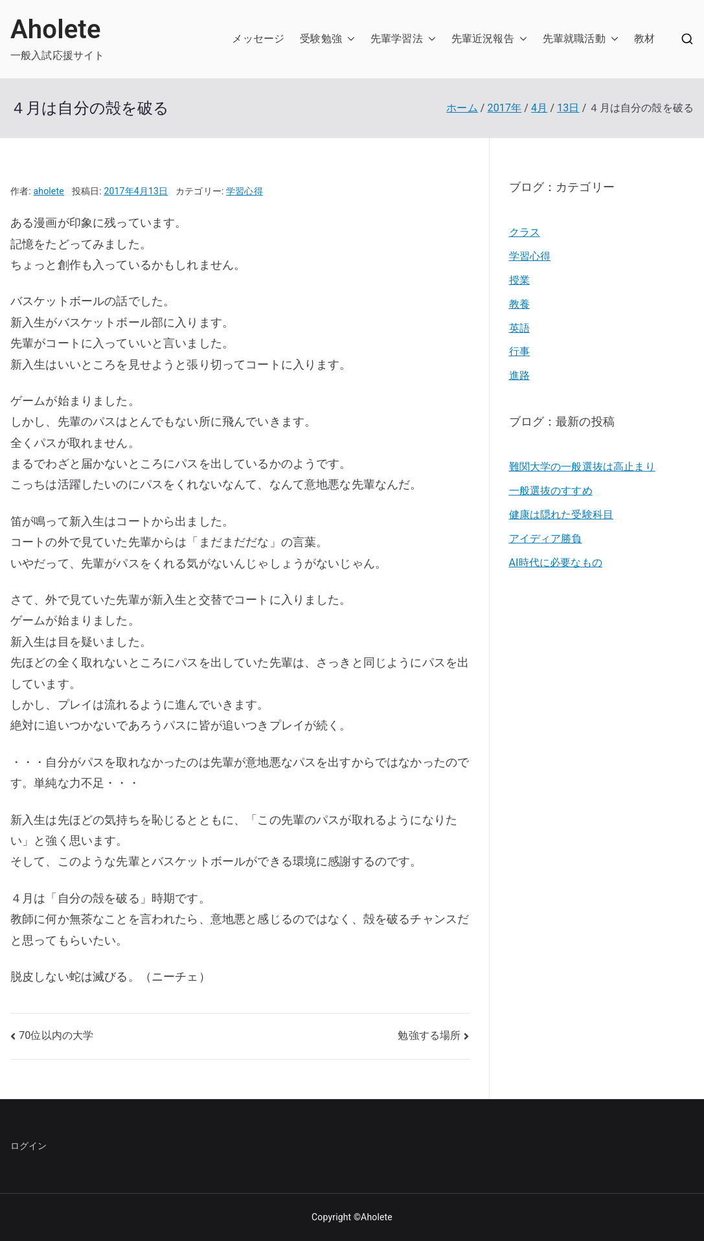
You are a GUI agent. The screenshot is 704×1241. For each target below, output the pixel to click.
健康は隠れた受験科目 (561, 514)
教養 (519, 304)
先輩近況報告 (482, 38)
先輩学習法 (396, 38)
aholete (49, 191)
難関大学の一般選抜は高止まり (582, 467)
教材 (644, 38)
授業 (519, 280)
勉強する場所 (429, 1035)
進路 (519, 375)
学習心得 (244, 191)
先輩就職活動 (574, 38)
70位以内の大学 (56, 1035)
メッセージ (258, 38)
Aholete (55, 29)
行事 (519, 351)
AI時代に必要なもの (555, 562)
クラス (524, 232)
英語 (519, 328)
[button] (348, 39)
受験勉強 (321, 38)
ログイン (28, 1146)
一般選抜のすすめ (551, 490)
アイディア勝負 (545, 538)
